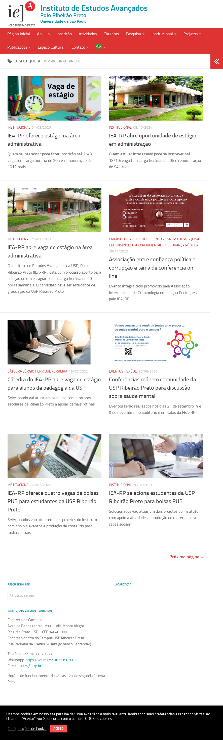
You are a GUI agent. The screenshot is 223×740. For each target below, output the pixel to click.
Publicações (17, 47)
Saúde (131, 371)
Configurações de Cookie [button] (27, 728)
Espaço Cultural (51, 47)
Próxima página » (186, 557)
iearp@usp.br (30, 666)
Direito (140, 239)
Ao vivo (43, 33)
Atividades (88, 33)
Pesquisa (133, 33)
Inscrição (64, 33)
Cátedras (111, 33)
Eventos (157, 239)
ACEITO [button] (58, 728)
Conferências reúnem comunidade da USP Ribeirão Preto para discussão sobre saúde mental (152, 387)
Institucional (162, 33)
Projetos (190, 33)
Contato (78, 47)
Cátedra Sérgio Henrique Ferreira (37, 371)
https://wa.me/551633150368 (50, 660)
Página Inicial (18, 33)
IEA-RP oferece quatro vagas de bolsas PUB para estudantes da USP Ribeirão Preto (53, 501)
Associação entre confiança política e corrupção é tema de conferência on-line (152, 267)
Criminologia (120, 239)
